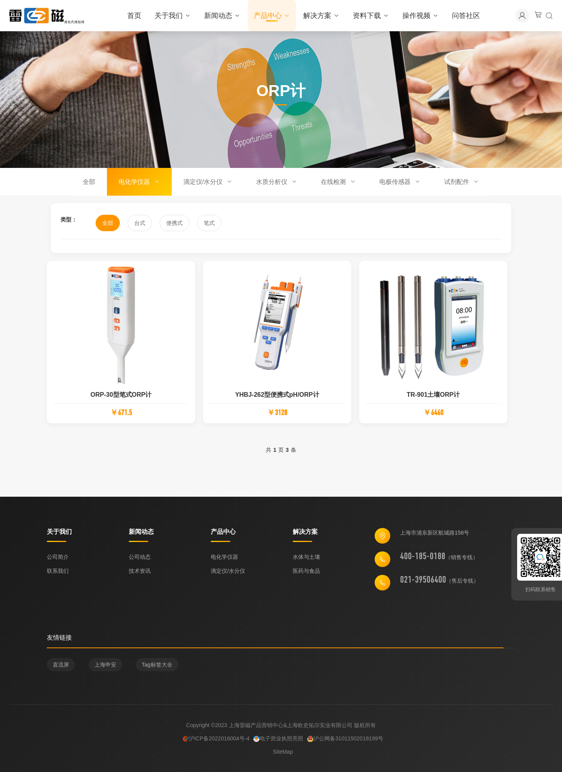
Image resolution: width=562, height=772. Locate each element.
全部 (89, 181)
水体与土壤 (306, 557)
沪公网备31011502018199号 (345, 741)
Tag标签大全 (157, 667)
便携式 (174, 223)
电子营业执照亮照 (278, 741)
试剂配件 (461, 181)
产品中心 (272, 16)
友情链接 (59, 639)
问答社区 (466, 16)
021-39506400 (423, 582)
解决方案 (321, 16)
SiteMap (283, 754)
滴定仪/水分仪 (208, 181)
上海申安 (105, 667)
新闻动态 (222, 16)
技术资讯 (140, 571)
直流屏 (61, 667)
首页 (134, 16)
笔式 (209, 223)
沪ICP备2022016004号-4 (216, 741)
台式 (139, 223)
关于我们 (173, 16)
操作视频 (420, 16)
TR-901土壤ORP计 (433, 397)
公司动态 (140, 557)
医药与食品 (306, 571)
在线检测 (338, 181)
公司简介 (58, 557)
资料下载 (371, 16)
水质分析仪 (276, 181)
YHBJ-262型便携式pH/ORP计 (277, 397)
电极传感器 (400, 181)
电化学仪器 (139, 181)
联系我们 (58, 571)
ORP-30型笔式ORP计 (121, 397)
